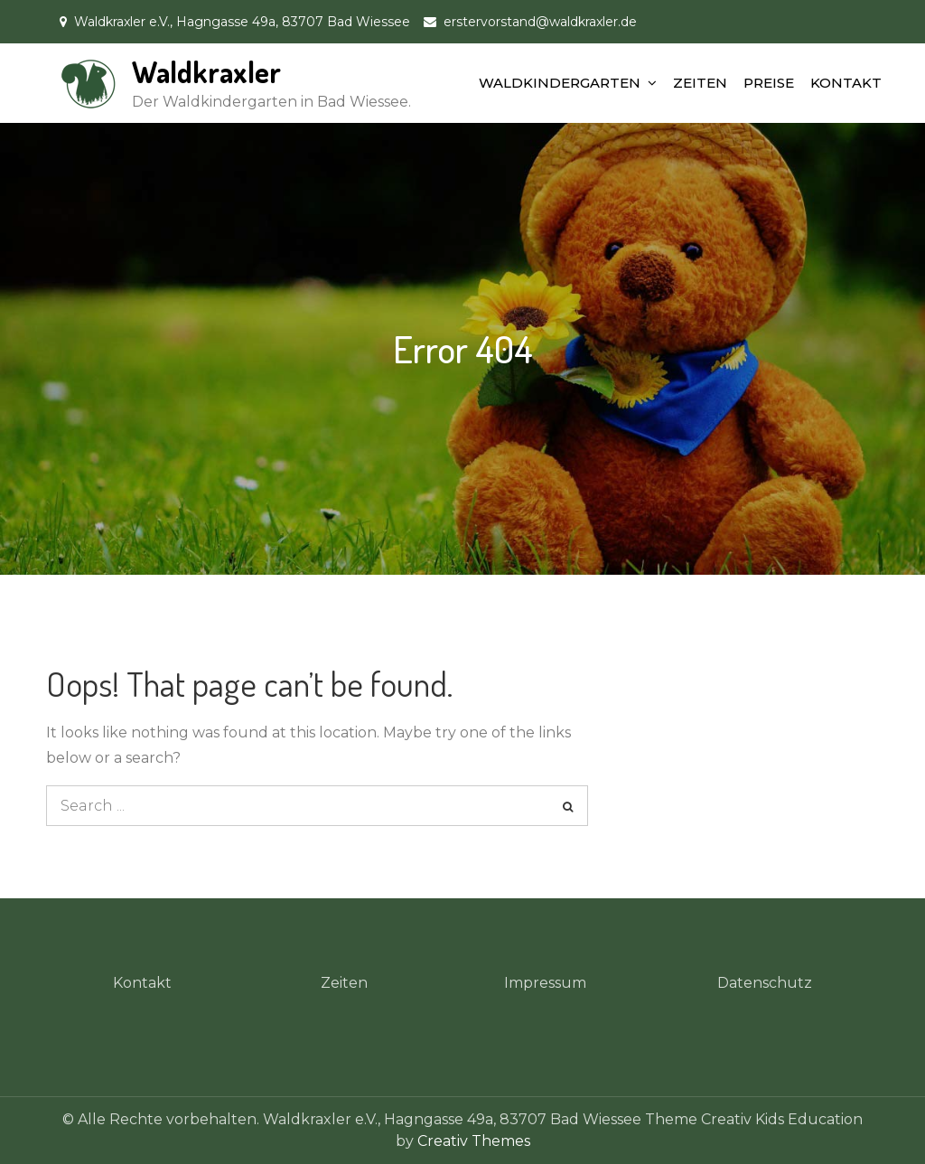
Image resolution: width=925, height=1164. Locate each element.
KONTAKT (846, 82)
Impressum (545, 982)
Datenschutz (764, 982)
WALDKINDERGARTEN (559, 82)
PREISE (768, 82)
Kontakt (142, 982)
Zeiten (344, 982)
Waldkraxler (206, 71)
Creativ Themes (473, 1141)
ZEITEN (700, 82)
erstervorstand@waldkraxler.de (540, 22)
